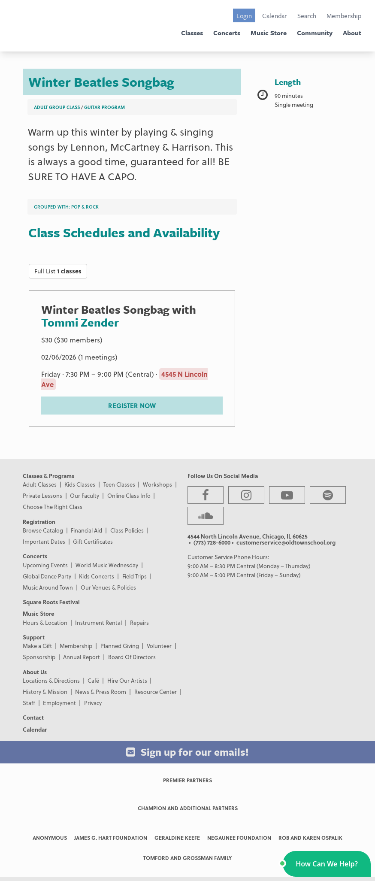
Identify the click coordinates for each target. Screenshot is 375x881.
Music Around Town (48, 587)
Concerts (226, 32)
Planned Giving (119, 646)
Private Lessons (42, 495)
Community (315, 32)
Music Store (269, 32)
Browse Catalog (43, 530)
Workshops (157, 484)
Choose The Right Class (52, 507)
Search (306, 15)
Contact (33, 717)
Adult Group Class (57, 107)
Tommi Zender (80, 322)
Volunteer (159, 646)
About (352, 32)
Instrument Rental (98, 622)
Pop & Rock (85, 206)
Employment (59, 703)
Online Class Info (129, 495)
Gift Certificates (93, 541)
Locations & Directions (51, 680)
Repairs (139, 622)
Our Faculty (84, 495)
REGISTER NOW (132, 405)
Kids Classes (79, 484)
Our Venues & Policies (108, 587)
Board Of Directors (132, 657)
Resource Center (155, 691)
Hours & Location (45, 622)
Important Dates (44, 541)
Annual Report (81, 657)
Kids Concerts (96, 576)
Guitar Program (104, 107)
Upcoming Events (45, 565)
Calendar (274, 15)
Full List (58, 271)
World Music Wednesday (107, 565)
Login (244, 15)
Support (34, 637)
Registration (39, 522)
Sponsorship (39, 657)
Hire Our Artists (127, 680)
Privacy (93, 703)
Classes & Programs (48, 476)
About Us (35, 672)
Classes (192, 32)
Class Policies (127, 530)
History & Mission (45, 691)
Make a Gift (37, 646)
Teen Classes (119, 484)
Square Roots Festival (51, 602)
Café (93, 680)
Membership (344, 15)
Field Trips (134, 576)
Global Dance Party (47, 576)
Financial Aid (86, 530)
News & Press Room (100, 691)
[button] (327, 864)
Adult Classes (40, 484)
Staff (29, 703)
